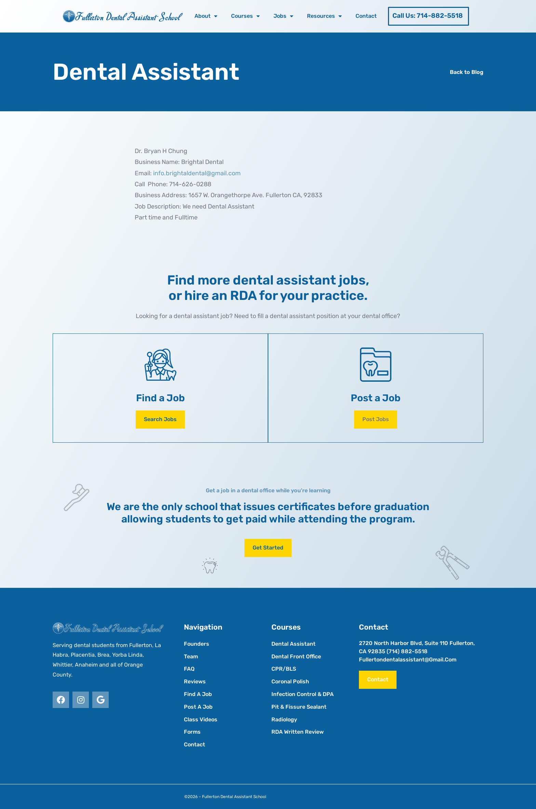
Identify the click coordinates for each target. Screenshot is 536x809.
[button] (375, 419)
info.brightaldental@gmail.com (197, 173)
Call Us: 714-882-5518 (427, 16)
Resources (324, 16)
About (206, 16)
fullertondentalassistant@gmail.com (407, 659)
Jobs (283, 16)
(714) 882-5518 (407, 651)
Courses (245, 16)
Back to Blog (466, 72)
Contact (366, 16)
